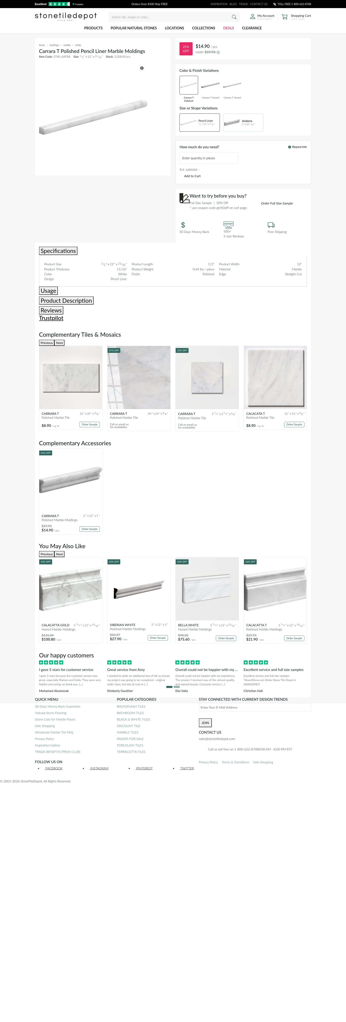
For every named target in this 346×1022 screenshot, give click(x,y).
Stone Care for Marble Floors (55, 719)
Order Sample (89, 424)
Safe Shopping (45, 726)
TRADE (243, 4)
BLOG (233, 4)
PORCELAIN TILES (130, 745)
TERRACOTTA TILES (131, 751)
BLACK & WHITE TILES (133, 719)
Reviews (51, 310)
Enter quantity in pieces (198, 158)
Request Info (297, 146)
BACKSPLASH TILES (131, 706)
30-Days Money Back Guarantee (57, 706)
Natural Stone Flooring (50, 713)
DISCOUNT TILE (128, 726)
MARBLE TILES (127, 732)
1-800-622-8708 (301, 4)
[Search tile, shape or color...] (174, 17)
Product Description (66, 300)
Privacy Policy (44, 739)
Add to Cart (192, 176)
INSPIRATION (219, 4)
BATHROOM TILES (130, 713)
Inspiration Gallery (47, 745)
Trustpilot (51, 317)
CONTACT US (258, 4)
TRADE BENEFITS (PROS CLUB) (57, 751)
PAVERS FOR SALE (130, 739)
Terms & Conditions (235, 762)
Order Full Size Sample (277, 203)
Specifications (58, 250)
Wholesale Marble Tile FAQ (54, 732)
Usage (48, 290)
